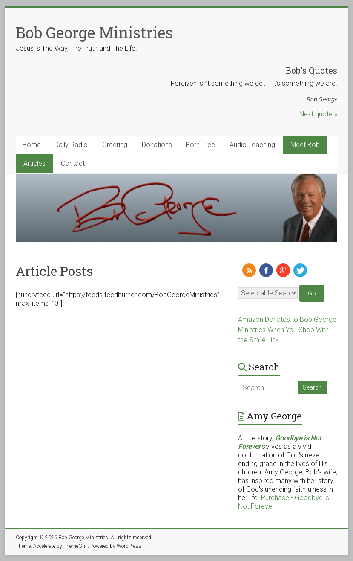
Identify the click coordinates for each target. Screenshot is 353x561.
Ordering (114, 145)
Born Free (200, 145)
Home (32, 145)
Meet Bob (305, 145)
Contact (73, 163)
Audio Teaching (252, 145)
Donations (157, 145)
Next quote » (318, 114)
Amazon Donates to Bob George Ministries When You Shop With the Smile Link (287, 329)
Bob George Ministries (94, 32)
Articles (34, 163)
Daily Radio (71, 145)
